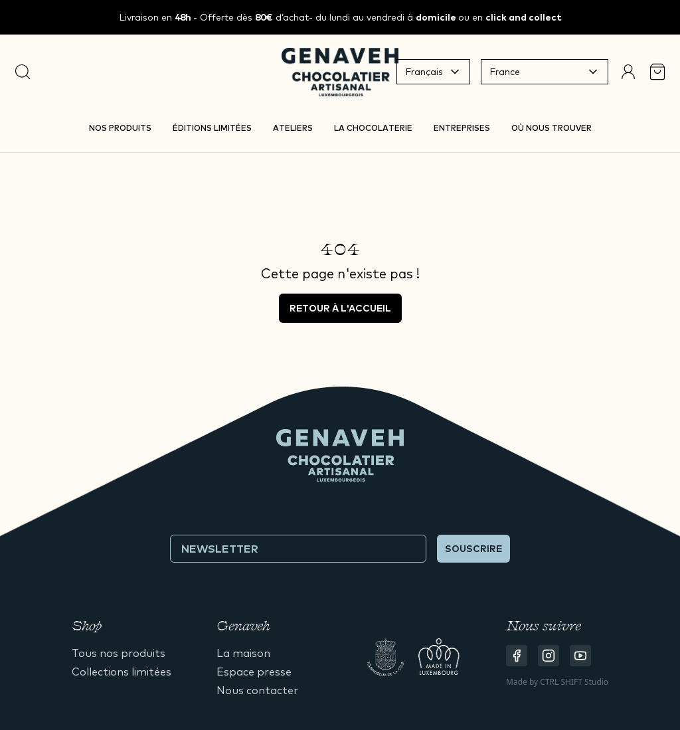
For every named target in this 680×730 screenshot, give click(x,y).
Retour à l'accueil (340, 308)
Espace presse (254, 671)
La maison (243, 653)
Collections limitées (121, 671)
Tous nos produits (118, 653)
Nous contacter (257, 690)
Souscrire (473, 549)
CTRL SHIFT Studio (574, 681)
